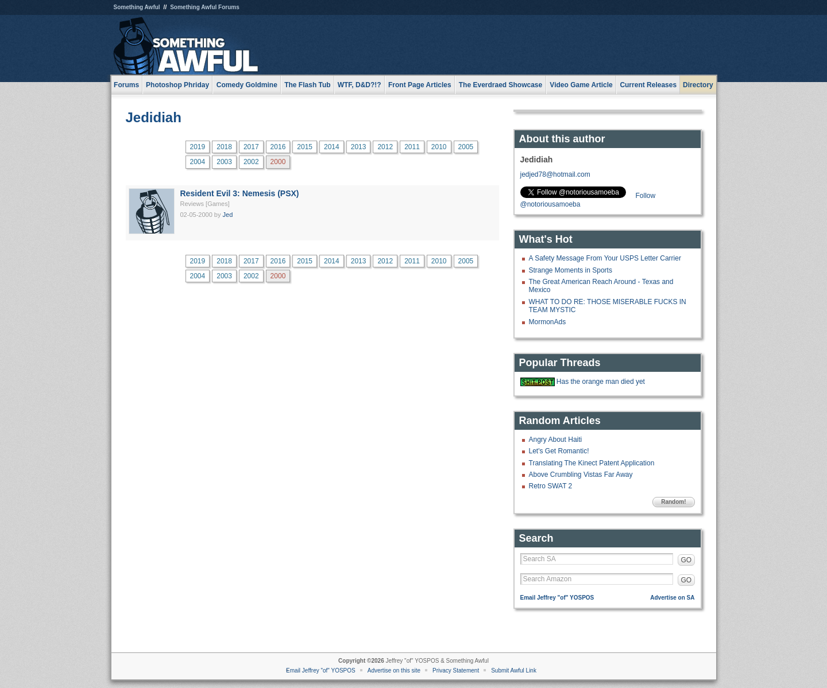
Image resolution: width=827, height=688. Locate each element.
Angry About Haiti (555, 440)
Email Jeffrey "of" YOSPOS (557, 597)
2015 (304, 147)
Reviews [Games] (205, 203)
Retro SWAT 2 (551, 486)
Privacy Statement (455, 670)
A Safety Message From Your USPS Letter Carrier (605, 258)
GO (686, 560)
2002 (251, 162)
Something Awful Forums (204, 7)
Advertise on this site (394, 670)
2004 (198, 162)
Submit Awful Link (513, 670)
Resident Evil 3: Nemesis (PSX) (239, 193)
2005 (466, 147)
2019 (198, 147)
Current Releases (648, 85)
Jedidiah (153, 117)
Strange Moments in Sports (570, 270)
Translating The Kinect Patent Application (592, 463)
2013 (358, 147)
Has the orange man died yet (601, 382)
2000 (278, 162)
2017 (251, 147)
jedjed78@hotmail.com (555, 174)
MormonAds (547, 322)
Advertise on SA (672, 597)
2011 (412, 147)
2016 (278, 147)
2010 (439, 147)
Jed (228, 214)
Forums (126, 85)
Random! (673, 502)
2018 (224, 147)
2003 (224, 162)
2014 (331, 147)
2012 (385, 147)
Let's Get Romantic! (559, 451)
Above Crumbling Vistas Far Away (581, 475)
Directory (698, 85)
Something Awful (137, 7)
